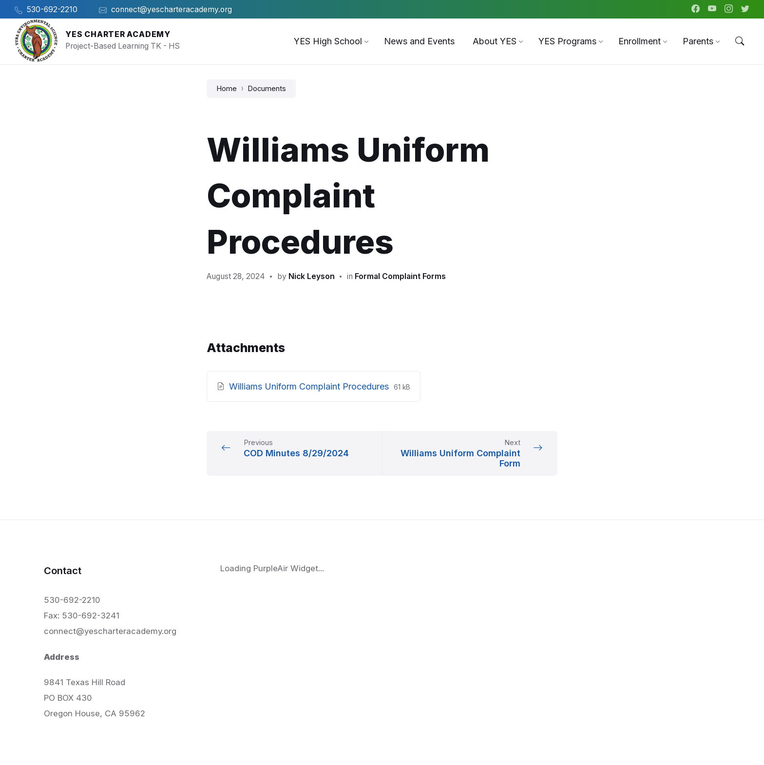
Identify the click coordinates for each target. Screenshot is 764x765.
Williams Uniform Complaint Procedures (310, 386)
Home (226, 88)
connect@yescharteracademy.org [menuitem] (171, 9)
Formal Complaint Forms (400, 276)
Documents (267, 88)
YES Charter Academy (118, 34)
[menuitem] (328, 41)
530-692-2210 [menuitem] (52, 9)
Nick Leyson (311, 276)
